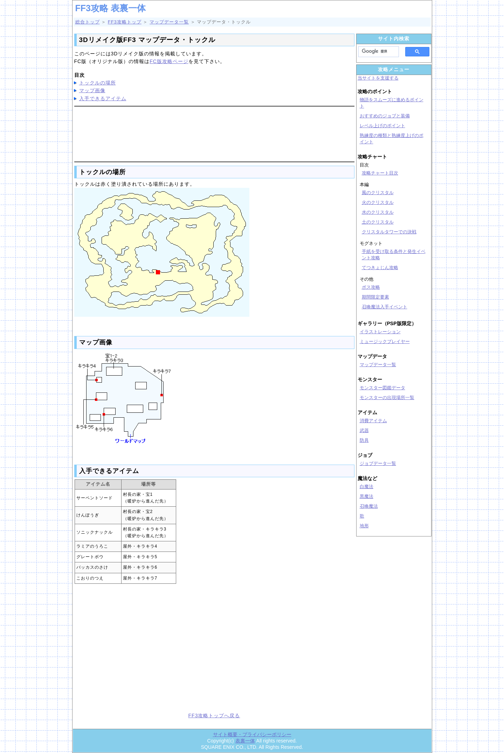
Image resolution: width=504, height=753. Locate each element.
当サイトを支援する (378, 78)
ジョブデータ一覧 (378, 463)
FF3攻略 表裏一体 (110, 8)
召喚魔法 (369, 506)
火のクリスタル (378, 202)
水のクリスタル (378, 212)
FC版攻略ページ (169, 61)
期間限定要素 (375, 297)
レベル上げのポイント (382, 125)
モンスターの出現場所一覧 (387, 397)
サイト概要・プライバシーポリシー (252, 734)
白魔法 (366, 486)
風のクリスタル (378, 192)
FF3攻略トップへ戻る (214, 715)
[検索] (376, 51)
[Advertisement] (214, 133)
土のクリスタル (378, 222)
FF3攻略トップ (124, 22)
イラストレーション (380, 331)
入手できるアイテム (102, 98)
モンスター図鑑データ (382, 387)
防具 (364, 440)
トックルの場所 (97, 82)
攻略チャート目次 (380, 173)
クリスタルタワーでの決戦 (389, 231)
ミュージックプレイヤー (385, 341)
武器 (364, 430)
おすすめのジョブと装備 (385, 115)
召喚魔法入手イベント (384, 306)
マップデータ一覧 (169, 22)
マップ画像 (92, 90)
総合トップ (87, 22)
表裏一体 (245, 741)
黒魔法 (366, 496)
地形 (364, 525)
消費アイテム (373, 420)
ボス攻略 (371, 287)
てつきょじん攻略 (380, 267)
